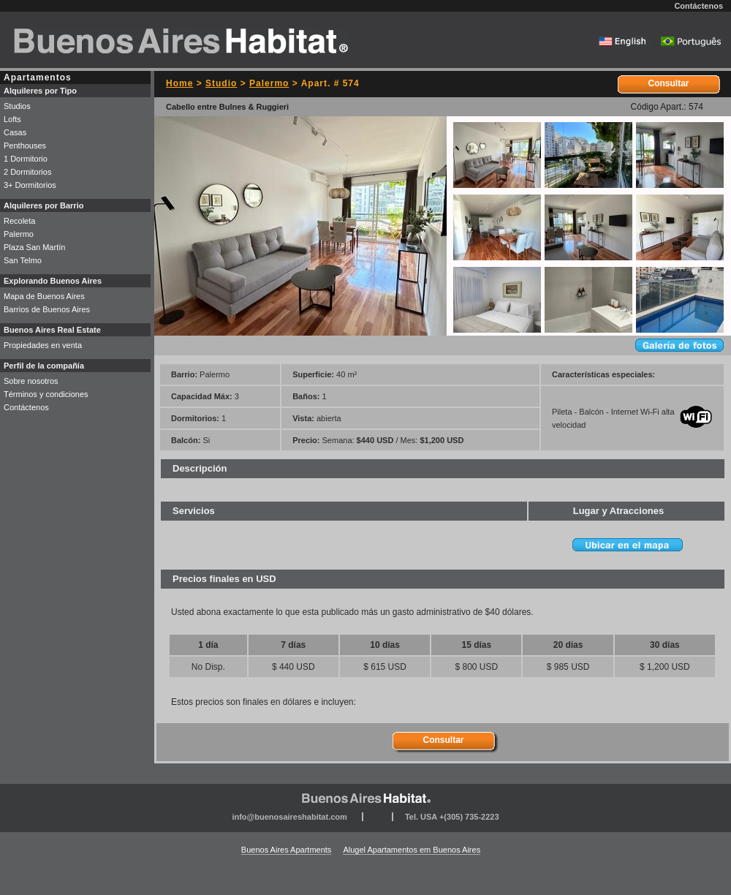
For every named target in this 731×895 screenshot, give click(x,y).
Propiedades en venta (43, 345)
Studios (17, 106)
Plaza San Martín (34, 247)
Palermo (269, 83)
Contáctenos (698, 5)
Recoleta (19, 220)
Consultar (668, 83)
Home (179, 83)
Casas (15, 132)
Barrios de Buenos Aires (47, 309)
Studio (221, 83)
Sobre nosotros (31, 381)
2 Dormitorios (27, 171)
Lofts (12, 119)
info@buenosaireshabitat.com (289, 816)
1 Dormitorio (26, 158)
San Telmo (23, 260)
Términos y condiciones (46, 394)
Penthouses (25, 145)
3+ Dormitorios (30, 185)
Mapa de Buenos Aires (44, 296)
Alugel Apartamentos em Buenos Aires (411, 849)
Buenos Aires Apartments (286, 849)
